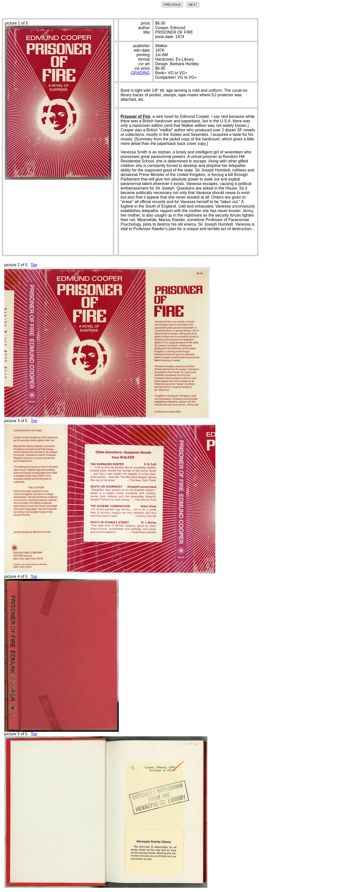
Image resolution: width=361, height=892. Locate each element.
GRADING (140, 73)
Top (34, 265)
